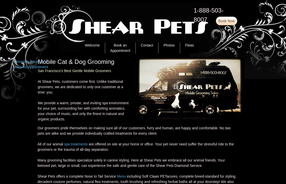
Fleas (189, 45)
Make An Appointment (30, 67)
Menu (121, 176)
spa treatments (76, 144)
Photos (169, 45)
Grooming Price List (29, 62)
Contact (147, 45)
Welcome (92, 45)
